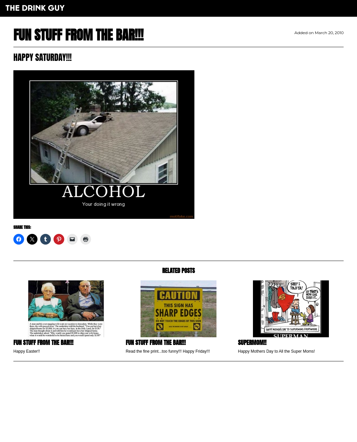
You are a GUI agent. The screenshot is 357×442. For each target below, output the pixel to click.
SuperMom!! (252, 342)
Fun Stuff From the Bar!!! (156, 342)
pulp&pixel (186, 429)
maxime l (187, 433)
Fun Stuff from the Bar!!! (43, 342)
